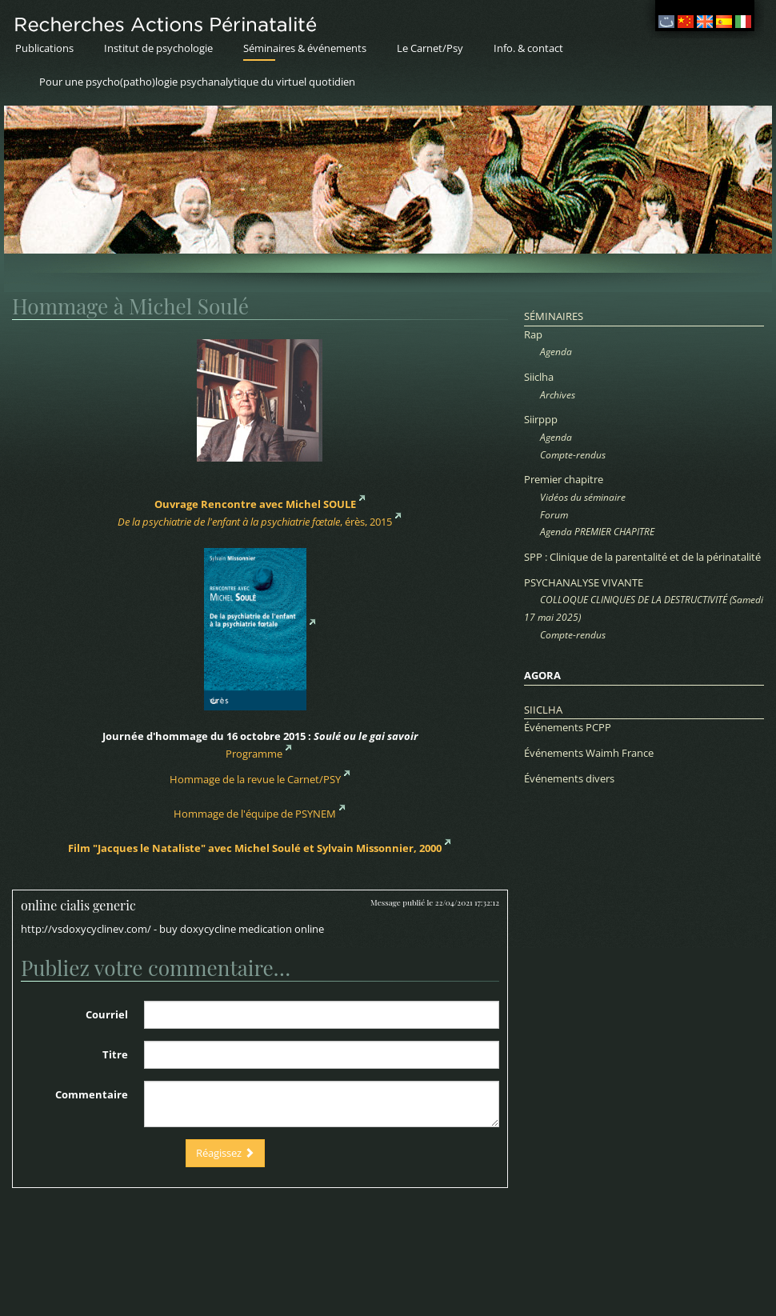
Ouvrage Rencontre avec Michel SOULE (255, 504)
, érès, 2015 (255, 521)
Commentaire (91, 1094)
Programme (254, 753)
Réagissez (225, 1153)
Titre (115, 1054)
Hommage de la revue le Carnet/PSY (255, 779)
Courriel (107, 1014)
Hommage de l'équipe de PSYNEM (255, 813)
